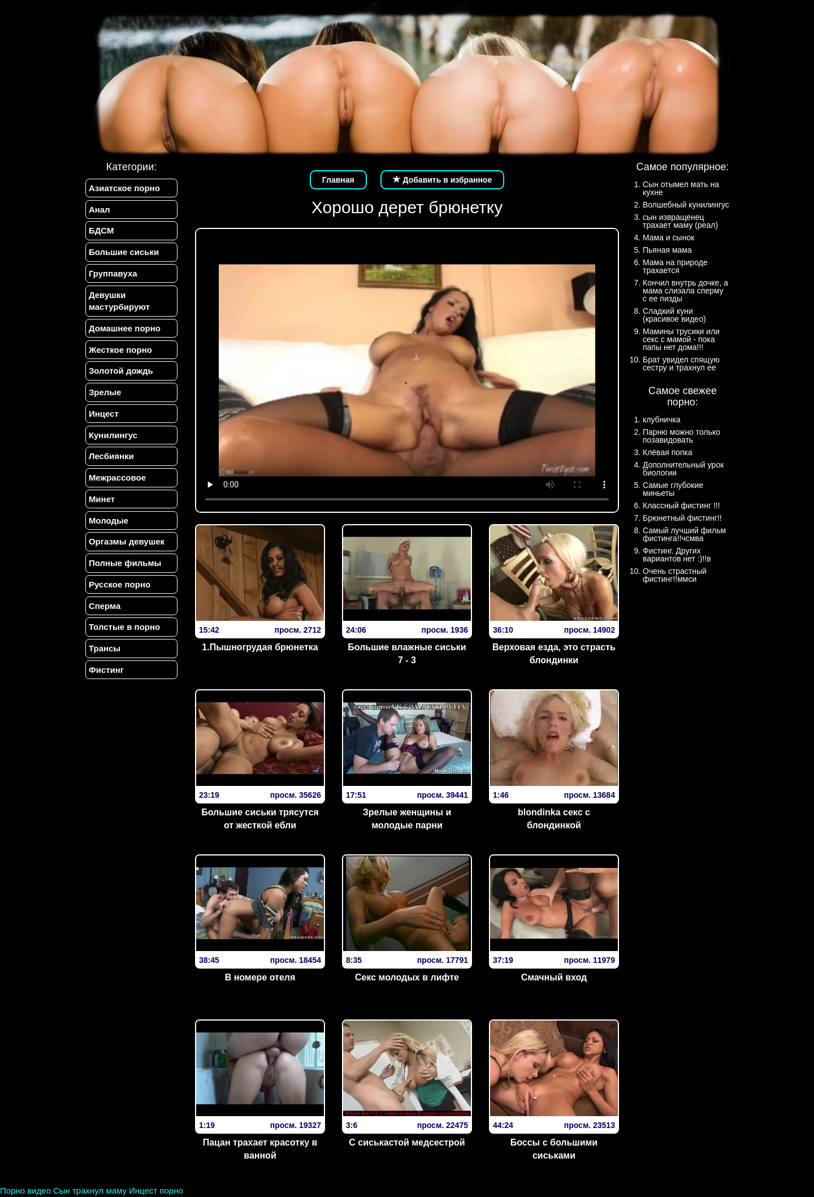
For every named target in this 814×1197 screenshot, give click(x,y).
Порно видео (25, 1190)
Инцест (103, 417)
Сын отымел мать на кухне (681, 188)
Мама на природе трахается (675, 266)
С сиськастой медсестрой (407, 1142)
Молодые (108, 526)
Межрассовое (116, 482)
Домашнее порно (124, 330)
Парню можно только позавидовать (681, 436)
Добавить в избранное (442, 179)
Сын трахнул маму (90, 1190)
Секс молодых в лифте (407, 977)
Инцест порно (156, 1190)
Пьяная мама (667, 250)
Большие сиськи (123, 253)
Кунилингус (112, 439)
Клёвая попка (667, 452)
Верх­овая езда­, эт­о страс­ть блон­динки (554, 653)
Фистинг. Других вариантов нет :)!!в (677, 555)
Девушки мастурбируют (118, 302)
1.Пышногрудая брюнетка (260, 647)
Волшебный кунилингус (686, 205)
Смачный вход (554, 977)
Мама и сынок (668, 237)
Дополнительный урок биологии (683, 469)
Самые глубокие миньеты (673, 489)
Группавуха (112, 275)
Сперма (104, 612)
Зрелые (104, 395)
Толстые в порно (123, 634)
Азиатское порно (123, 188)
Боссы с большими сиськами (553, 1149)
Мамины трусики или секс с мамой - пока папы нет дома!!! (681, 339)
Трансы (104, 656)
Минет (101, 504)
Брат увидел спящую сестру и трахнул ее (681, 363)
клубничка (662, 420)
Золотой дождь (120, 374)
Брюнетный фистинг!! (682, 518)
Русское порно (119, 591)
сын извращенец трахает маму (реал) (680, 221)
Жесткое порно (119, 352)
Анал (99, 209)
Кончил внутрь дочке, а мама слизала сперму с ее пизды (685, 291)
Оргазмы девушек (126, 547)
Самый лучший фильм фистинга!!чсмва (684, 534)
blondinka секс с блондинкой (554, 818)
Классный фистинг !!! (681, 505)
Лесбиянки (110, 460)
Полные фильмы (124, 569)
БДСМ (101, 231)
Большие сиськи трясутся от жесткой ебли (260, 818)
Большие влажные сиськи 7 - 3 (407, 653)
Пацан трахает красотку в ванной (260, 1149)
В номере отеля (260, 977)
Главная (338, 179)
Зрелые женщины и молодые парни (407, 818)
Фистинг (105, 678)
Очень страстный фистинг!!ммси (675, 575)
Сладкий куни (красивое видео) (674, 315)
